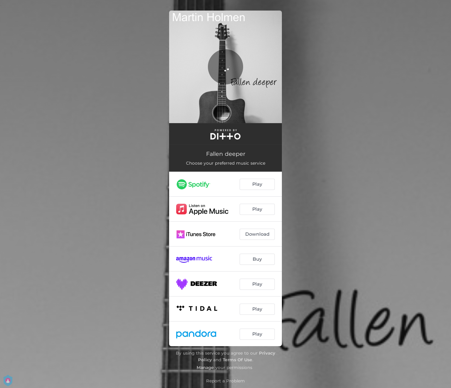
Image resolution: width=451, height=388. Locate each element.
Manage (205, 367)
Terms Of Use (237, 359)
